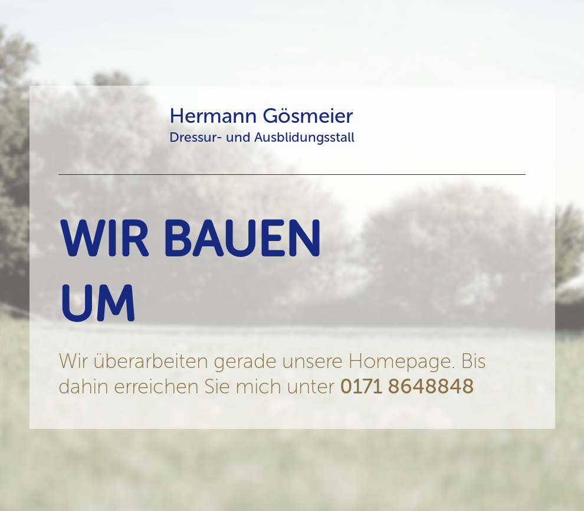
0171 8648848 (407, 386)
